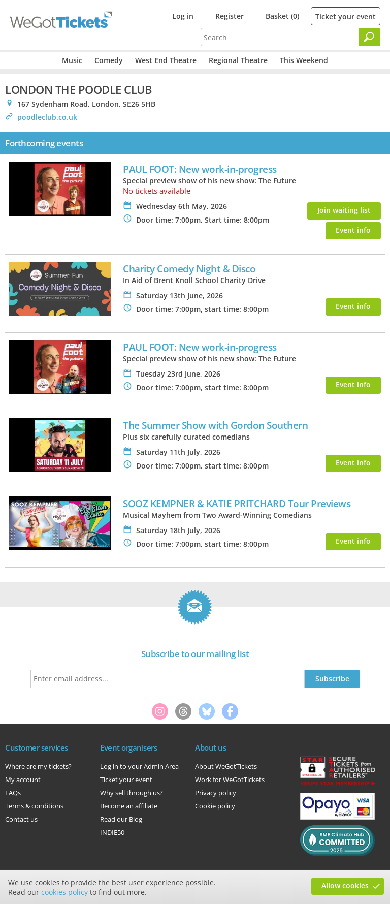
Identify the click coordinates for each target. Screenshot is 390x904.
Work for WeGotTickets (230, 779)
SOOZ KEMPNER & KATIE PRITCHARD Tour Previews (236, 503)
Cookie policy (215, 806)
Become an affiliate (128, 806)
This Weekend (304, 60)
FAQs (13, 792)
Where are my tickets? (38, 766)
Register (229, 16)
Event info (353, 230)
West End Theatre (166, 60)
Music (72, 60)
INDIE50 (112, 832)
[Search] (369, 37)
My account (23, 779)
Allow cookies (345, 885)
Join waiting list (344, 210)
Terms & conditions (34, 806)
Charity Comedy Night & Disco (189, 268)
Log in (182, 16)
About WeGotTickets (226, 766)
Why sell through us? (131, 792)
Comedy (108, 60)
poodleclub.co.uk (47, 117)
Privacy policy (215, 792)
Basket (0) (282, 16)
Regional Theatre (238, 60)
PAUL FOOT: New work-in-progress (200, 169)
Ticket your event (345, 16)
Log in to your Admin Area (139, 766)
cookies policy (64, 892)
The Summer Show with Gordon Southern (215, 425)
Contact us (21, 819)
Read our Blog (121, 819)
